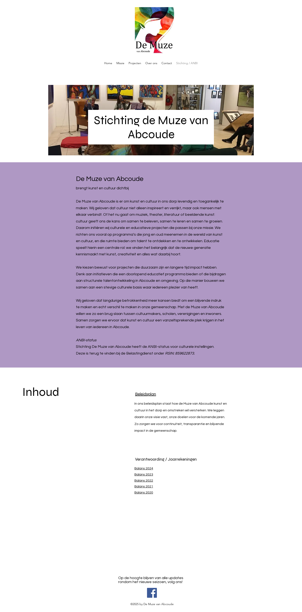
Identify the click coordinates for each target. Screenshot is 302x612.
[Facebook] (152, 593)
